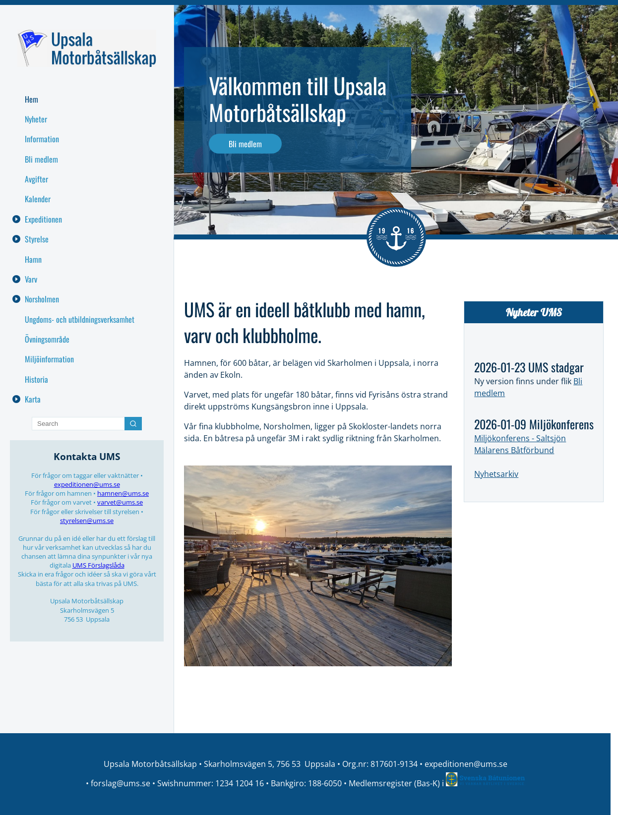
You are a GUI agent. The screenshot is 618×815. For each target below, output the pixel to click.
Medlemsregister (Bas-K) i (397, 783)
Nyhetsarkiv (496, 473)
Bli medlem (245, 144)
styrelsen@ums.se (87, 520)
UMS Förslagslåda (98, 565)
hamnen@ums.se (123, 493)
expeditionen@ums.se (87, 484)
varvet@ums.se (120, 502)
